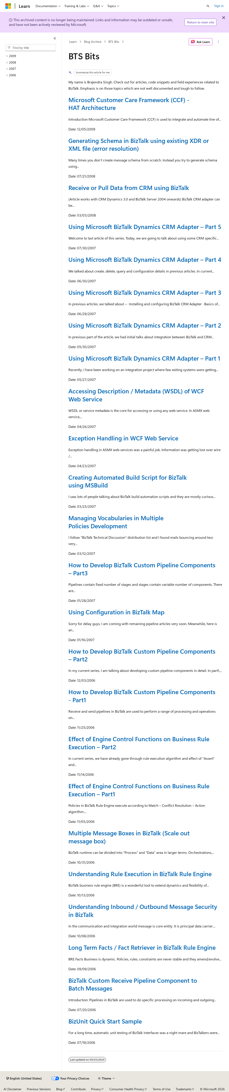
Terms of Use (161, 1089)
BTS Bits (113, 41)
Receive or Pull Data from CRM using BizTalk (128, 188)
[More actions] (218, 41)
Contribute (78, 1089)
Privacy (96, 1089)
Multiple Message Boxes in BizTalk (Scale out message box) (129, 837)
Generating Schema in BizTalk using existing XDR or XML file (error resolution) (138, 144)
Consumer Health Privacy (126, 1089)
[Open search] (208, 6)
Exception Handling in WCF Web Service (123, 438)
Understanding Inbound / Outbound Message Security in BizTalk (142, 910)
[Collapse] (54, 38)
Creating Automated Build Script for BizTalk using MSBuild (127, 481)
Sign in (219, 6)
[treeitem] (32, 56)
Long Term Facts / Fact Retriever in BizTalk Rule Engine (142, 947)
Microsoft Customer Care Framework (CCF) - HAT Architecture (128, 103)
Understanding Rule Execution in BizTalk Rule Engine (140, 874)
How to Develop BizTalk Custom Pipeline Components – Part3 (141, 569)
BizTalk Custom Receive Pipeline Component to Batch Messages (132, 984)
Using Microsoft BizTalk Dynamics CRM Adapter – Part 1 (144, 358)
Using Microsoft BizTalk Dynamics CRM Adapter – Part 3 (144, 292)
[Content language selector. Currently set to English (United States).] (24, 1078)
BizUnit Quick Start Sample (105, 1021)
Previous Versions (39, 1089)
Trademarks (183, 1089)
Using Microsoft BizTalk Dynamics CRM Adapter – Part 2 (144, 325)
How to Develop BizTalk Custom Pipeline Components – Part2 (141, 655)
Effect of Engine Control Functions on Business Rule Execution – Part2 (138, 743)
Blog (59, 1089)
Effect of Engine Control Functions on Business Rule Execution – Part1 (138, 790)
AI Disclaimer (12, 1089)
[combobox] (30, 47)
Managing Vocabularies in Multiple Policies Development (115, 522)
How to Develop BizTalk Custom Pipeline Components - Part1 (141, 696)
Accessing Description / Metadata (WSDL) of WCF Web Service (136, 395)
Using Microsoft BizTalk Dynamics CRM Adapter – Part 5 (144, 227)
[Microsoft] (8, 6)
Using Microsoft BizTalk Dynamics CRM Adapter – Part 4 (144, 259)
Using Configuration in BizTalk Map (116, 612)
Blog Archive (92, 41)
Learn (73, 41)
